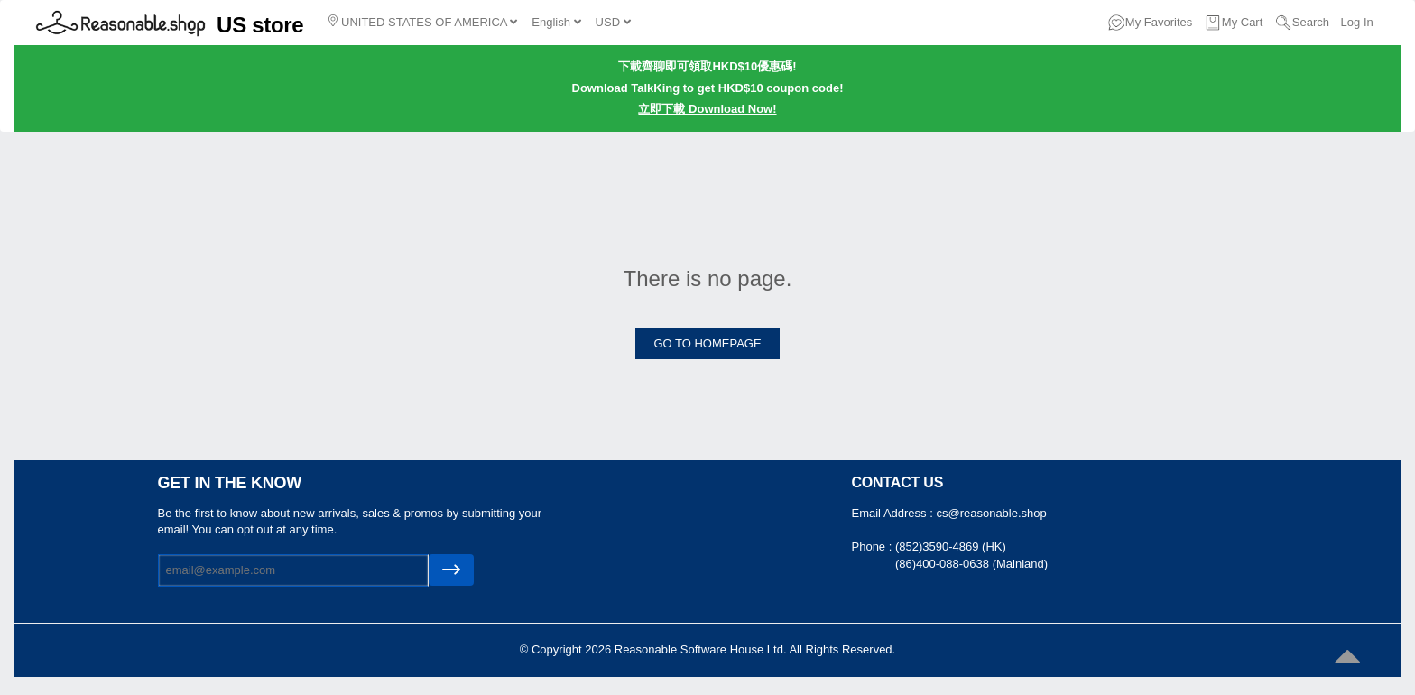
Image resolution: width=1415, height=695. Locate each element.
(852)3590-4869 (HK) (950, 546)
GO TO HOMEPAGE (707, 343)
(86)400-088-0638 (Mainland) (971, 563)
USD (613, 22)
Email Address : (894, 513)
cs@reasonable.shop (991, 513)
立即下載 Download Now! (707, 109)
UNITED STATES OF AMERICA (422, 21)
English (556, 22)
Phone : (873, 546)
